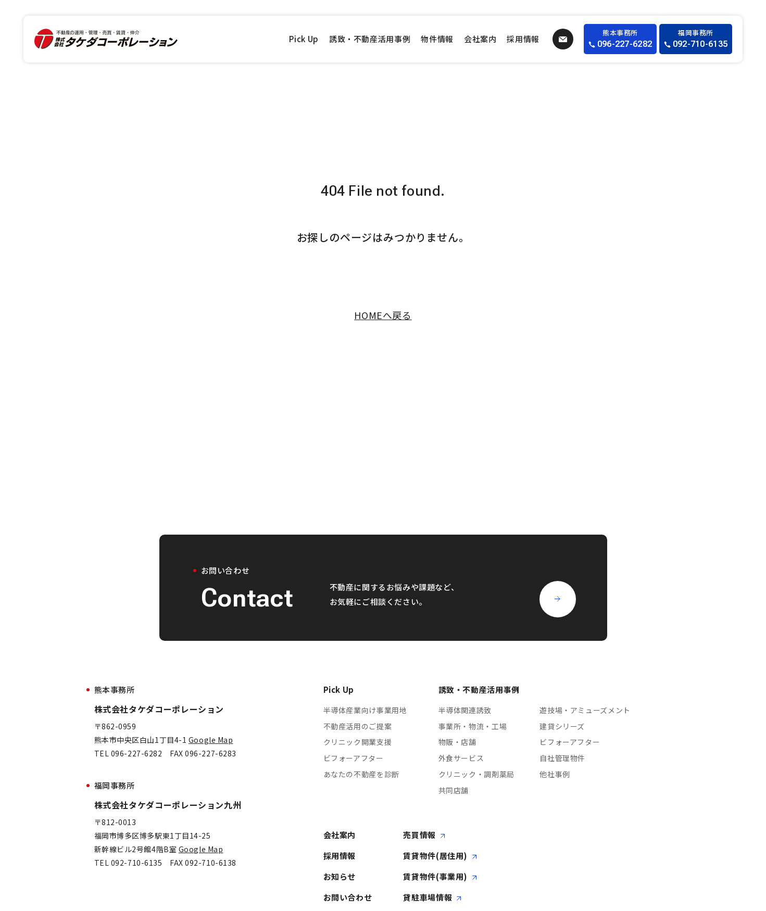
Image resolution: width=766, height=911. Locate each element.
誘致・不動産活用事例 (369, 38)
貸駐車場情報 (432, 897)
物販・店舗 (457, 742)
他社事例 (554, 774)
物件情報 (437, 38)
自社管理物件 (562, 758)
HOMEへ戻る (382, 315)
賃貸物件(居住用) (440, 856)
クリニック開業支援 (357, 742)
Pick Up (303, 38)
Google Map (211, 740)
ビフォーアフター (353, 758)
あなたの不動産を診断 (361, 774)
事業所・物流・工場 (472, 726)
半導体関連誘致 (465, 710)
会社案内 (480, 38)
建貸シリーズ (562, 726)
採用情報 (523, 38)
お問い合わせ (347, 897)
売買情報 (424, 835)
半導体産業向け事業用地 (365, 710)
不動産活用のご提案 (357, 726)
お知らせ (339, 876)
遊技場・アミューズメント (585, 710)
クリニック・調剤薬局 (476, 774)
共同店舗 (453, 790)
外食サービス (461, 758)
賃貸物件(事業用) (440, 876)
